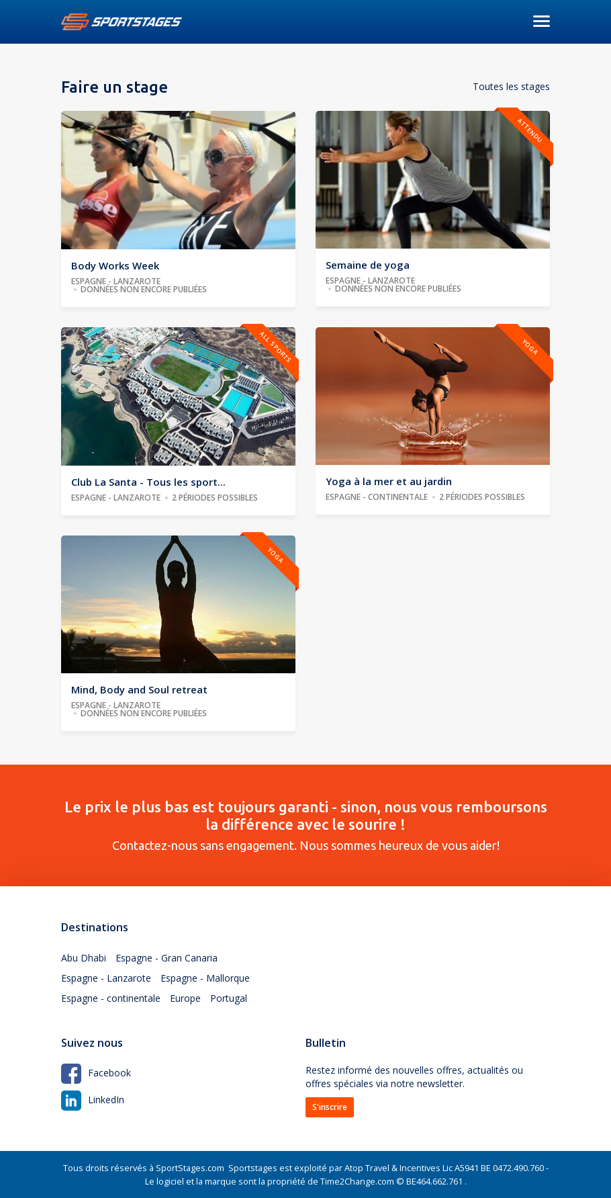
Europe (185, 998)
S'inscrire (329, 1107)
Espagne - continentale (110, 998)
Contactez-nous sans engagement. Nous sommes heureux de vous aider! (305, 825)
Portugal (228, 998)
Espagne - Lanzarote (106, 978)
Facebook (96, 1072)
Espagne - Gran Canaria (166, 957)
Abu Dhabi (83, 957)
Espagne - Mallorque (205, 978)
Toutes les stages (511, 86)
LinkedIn (92, 1099)
